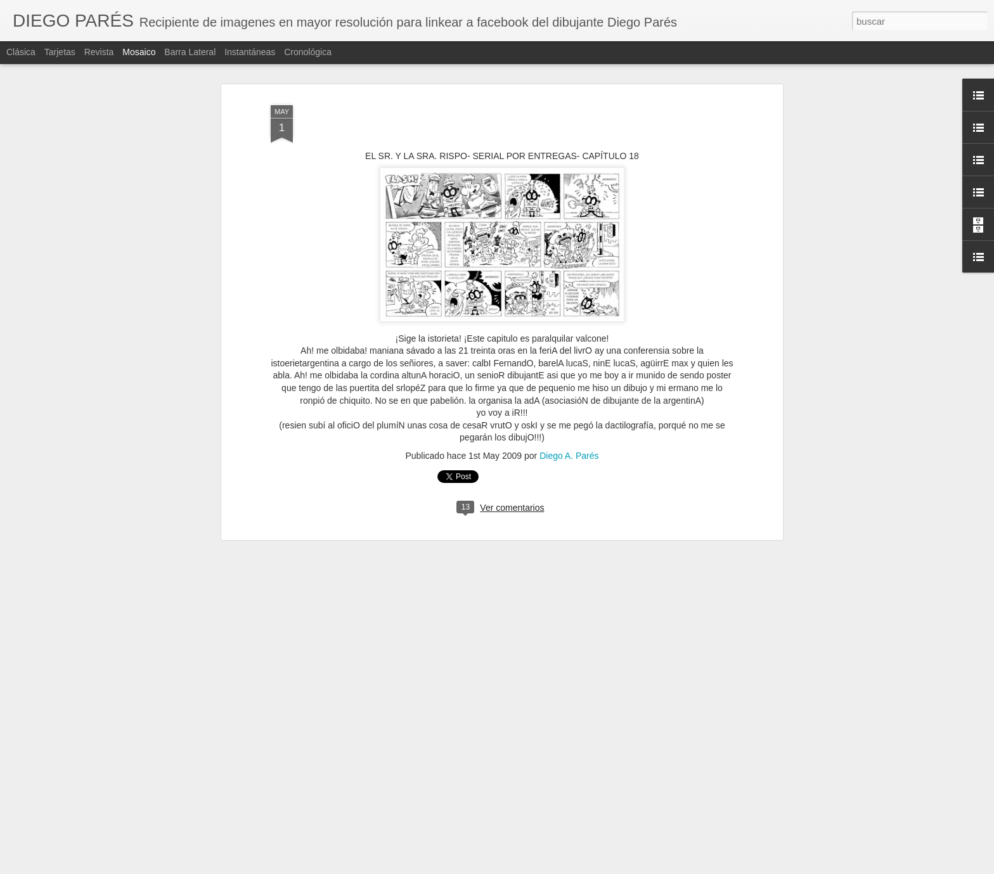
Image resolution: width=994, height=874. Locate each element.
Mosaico (138, 52)
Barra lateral (190, 52)
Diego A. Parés (568, 456)
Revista (99, 52)
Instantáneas (249, 52)
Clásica (21, 52)
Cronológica (308, 52)
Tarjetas (59, 52)
